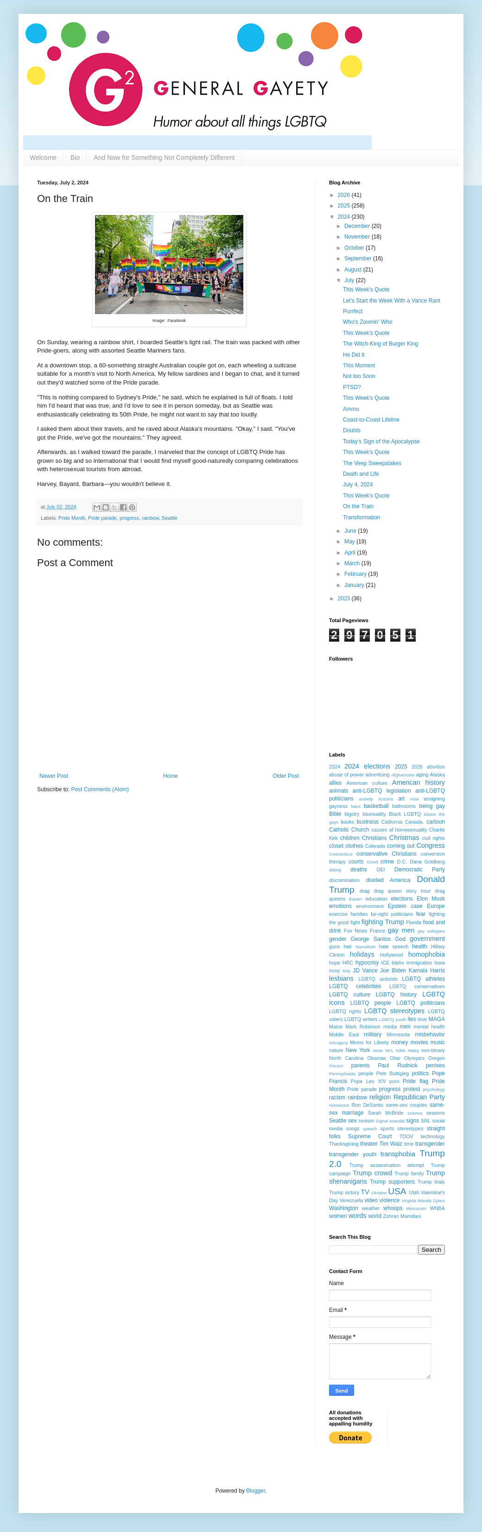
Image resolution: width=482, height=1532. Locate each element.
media (390, 1026)
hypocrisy (367, 962)
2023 (345, 598)
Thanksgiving (344, 1144)
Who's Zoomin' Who (368, 322)
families (359, 914)
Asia (414, 798)
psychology (434, 1089)
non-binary (433, 1050)
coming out (400, 846)
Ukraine (379, 1192)
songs (353, 1128)
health (419, 946)
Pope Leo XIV (368, 1081)
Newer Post (53, 776)
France (378, 930)
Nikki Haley (407, 1050)
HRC (347, 962)
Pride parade (102, 518)
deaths (358, 869)
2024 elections (367, 766)
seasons (435, 1113)
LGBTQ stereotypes (394, 1011)
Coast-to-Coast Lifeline (371, 419)
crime (387, 861)
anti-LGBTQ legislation (381, 791)
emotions (340, 906)
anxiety (366, 798)
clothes (354, 846)
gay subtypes (431, 930)
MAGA (437, 1019)
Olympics (414, 1058)
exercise (338, 914)
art (401, 798)
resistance (339, 1105)
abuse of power (346, 774)
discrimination (344, 880)
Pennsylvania (342, 1073)
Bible (335, 814)
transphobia (398, 1154)
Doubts (352, 430)
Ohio (395, 1058)
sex (352, 1120)
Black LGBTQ (405, 814)
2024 (345, 217)
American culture (367, 783)
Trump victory (344, 1192)
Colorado (375, 846)
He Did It (354, 355)
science (415, 1113)
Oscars (336, 1065)
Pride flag (415, 1081)
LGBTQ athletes (423, 979)
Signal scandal (390, 1120)
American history (418, 782)
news (378, 1050)
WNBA (437, 1208)
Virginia (408, 1200)
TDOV (406, 1136)
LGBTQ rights (345, 1011)
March (353, 563)
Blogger (255, 1491)
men (405, 1026)
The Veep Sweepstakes (372, 463)
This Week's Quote (366, 289)
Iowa (439, 962)
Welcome (43, 157)
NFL (389, 1050)
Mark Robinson (363, 1026)
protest (411, 1089)
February (356, 574)
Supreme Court (370, 1136)
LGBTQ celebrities (355, 986)
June (351, 531)
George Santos (371, 939)
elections (401, 898)
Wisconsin (416, 1208)
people (365, 1073)
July (350, 280)
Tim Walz (390, 1144)
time (408, 1144)
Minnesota (398, 1034)
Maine (335, 1026)
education (376, 899)
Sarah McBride (386, 1113)
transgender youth (352, 1154)
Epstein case (405, 906)
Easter (355, 899)
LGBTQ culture (349, 994)
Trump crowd (372, 1173)
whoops (392, 1208)
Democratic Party (419, 869)
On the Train (358, 506)
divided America (388, 880)
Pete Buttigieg (392, 1073)
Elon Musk (431, 898)
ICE (385, 962)
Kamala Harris (427, 970)
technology (433, 1136)
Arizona (385, 798)
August (353, 269)
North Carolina (346, 1058)
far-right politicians (392, 914)
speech (370, 1128)
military (372, 1034)
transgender (430, 1144)
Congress (430, 845)
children (350, 838)
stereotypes (411, 1128)
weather (371, 1208)
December (358, 226)
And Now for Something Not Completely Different (164, 157)
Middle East (344, 1034)
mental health (429, 1026)
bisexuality (374, 814)
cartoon (435, 822)
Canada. (414, 822)
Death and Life (361, 474)
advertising (377, 774)
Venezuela (350, 1200)
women (338, 1216)
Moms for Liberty (369, 1042)
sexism (366, 1120)
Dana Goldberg (427, 861)
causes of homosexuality (399, 829)
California (392, 822)
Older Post (286, 776)
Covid (372, 861)
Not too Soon (359, 376)
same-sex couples (406, 1105)
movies (419, 1042)
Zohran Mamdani (402, 1216)
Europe (436, 906)
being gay (432, 806)
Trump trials (431, 1182)
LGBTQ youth (392, 1019)
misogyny (338, 1042)
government (427, 938)
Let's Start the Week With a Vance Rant (391, 300)
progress (129, 518)
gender (337, 939)
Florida (413, 922)
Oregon (436, 1058)
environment (369, 906)
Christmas (404, 837)
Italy (346, 970)
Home (170, 776)
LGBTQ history (396, 994)
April (350, 552)
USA (397, 1191)
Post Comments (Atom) (100, 789)
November (358, 236)
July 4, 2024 (358, 484)
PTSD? (352, 387)
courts (356, 861)
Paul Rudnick (398, 1065)
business (368, 822)
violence (390, 1200)
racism (337, 1097)
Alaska (437, 774)
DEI (381, 869)
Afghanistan (403, 774)
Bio (75, 157)
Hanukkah (365, 946)
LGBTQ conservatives (417, 986)
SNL (426, 1120)
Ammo (351, 409)
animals (338, 791)
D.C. (402, 861)
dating (335, 869)
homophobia (426, 954)
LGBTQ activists (378, 979)
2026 (345, 195)
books (347, 822)
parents (360, 1065)
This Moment (359, 365)
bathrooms (404, 806)
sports (387, 1128)
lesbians (341, 978)
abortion (436, 766)
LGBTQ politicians (420, 1003)
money (399, 1042)
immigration (419, 962)
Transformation (361, 517)
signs (412, 1120)
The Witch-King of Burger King (380, 343)
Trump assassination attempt (386, 1165)
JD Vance (365, 970)
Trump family (409, 1173)
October (355, 248)
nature (336, 1050)
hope (334, 962)
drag (365, 891)
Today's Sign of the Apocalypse (381, 441)
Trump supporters (392, 1182)
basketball (376, 806)
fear (421, 914)
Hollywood (391, 955)
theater (368, 1144)
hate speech (394, 946)
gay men (401, 930)
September (358, 258)
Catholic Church (349, 829)
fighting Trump (383, 922)
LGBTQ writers (361, 1019)
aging (422, 774)
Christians (374, 838)
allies (335, 783)
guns (334, 946)
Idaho (398, 962)
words (357, 1215)
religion (380, 1097)
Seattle (170, 518)
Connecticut (341, 854)
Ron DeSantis (368, 1105)
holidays (362, 954)
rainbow (150, 518)
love (422, 1019)
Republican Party (419, 1097)
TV (365, 1192)
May (350, 541)
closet (336, 846)
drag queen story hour (402, 891)
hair (347, 946)
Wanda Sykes (431, 1200)
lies (412, 1019)
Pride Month (71, 518)
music (438, 1042)
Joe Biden (393, 970)
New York (358, 1050)
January (355, 585)
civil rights (433, 838)
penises (435, 1065)
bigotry (351, 814)
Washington (343, 1208)
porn (394, 1081)
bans (356, 806)
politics (420, 1073)
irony (334, 970)
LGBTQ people (370, 1003)
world (374, 1216)
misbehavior (430, 1034)
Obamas (376, 1058)
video (371, 1200)
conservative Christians (386, 854)
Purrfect (352, 311)
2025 (345, 205)
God (400, 939)
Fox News (355, 930)
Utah (414, 1192)
